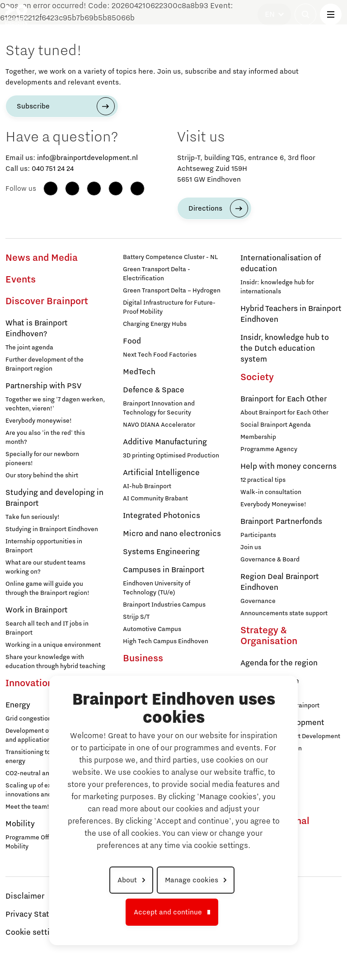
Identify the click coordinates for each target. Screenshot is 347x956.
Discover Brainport (46, 301)
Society (257, 377)
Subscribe (33, 106)
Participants (258, 535)
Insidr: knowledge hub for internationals (277, 287)
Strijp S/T (136, 617)
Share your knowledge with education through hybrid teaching (55, 662)
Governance (258, 601)
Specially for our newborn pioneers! (42, 459)
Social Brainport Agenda (275, 425)
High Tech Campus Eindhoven (165, 641)
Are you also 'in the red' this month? (45, 437)
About (127, 880)
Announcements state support (284, 613)
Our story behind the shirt (41, 475)
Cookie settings (34, 932)
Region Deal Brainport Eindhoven (279, 582)
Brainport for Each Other (283, 399)
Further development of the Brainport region (44, 364)
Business (143, 658)
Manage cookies (191, 880)
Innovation (29, 683)
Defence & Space (153, 390)
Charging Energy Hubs (155, 324)
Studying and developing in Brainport (54, 498)
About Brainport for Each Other (284, 412)
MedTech (139, 372)
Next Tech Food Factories (160, 354)
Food (132, 341)
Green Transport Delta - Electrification (156, 274)
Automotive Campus (152, 629)
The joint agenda (29, 347)
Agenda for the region (279, 663)
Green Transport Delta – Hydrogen (171, 290)
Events (20, 279)
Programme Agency (268, 449)
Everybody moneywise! (38, 420)
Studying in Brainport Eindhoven (51, 529)
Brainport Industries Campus (164, 604)
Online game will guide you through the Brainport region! (47, 588)
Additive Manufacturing (165, 442)
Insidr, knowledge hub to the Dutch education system (284, 348)
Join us (250, 547)
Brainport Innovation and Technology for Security (159, 408)
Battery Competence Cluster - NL (170, 257)
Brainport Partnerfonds (281, 521)
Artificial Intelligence (161, 472)
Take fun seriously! (32, 517)
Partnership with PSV (43, 386)
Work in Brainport (36, 610)
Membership (258, 437)
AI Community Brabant (155, 498)
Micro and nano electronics (172, 533)
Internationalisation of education (280, 263)
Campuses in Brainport (164, 570)
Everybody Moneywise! (273, 504)
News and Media (41, 258)
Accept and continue (168, 912)
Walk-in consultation (270, 492)
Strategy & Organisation (268, 636)
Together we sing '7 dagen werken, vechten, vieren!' (55, 404)
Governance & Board (270, 559)
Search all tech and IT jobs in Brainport (47, 628)
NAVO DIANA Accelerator (159, 425)
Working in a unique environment (53, 645)
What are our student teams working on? (45, 567)
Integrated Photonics (161, 515)
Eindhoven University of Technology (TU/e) (156, 588)
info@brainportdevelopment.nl (87, 158)
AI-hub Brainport (147, 486)
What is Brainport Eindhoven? (36, 329)
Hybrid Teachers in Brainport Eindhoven (291, 314)
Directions (205, 208)
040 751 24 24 (53, 169)
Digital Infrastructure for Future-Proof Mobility (169, 307)
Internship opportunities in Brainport (43, 546)
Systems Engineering (161, 551)
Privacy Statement (39, 914)
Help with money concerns (288, 466)
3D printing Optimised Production (171, 455)
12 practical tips (263, 480)
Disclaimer (24, 896)
